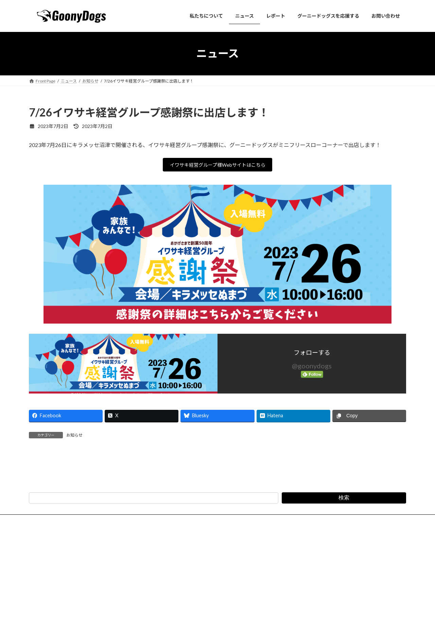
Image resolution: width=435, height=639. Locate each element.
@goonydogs (312, 368)
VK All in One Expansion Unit (261, 627)
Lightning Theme (216, 627)
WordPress (180, 627)
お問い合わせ (77, 599)
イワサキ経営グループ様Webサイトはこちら (217, 166)
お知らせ (74, 437)
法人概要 (43, 599)
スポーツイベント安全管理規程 (275, 599)
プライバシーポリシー (123, 599)
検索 (343, 576)
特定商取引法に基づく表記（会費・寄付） (195, 599)
